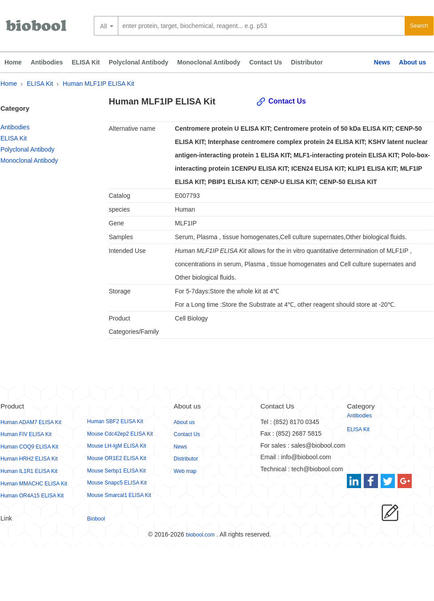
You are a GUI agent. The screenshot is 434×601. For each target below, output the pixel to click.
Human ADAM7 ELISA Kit (30, 422)
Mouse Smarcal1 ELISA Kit (119, 495)
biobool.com (200, 535)
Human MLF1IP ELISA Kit (98, 83)
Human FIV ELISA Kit (26, 434)
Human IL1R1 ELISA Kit (28, 471)
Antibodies (47, 62)
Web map (185, 471)
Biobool (96, 519)
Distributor (307, 62)
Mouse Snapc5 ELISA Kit (117, 483)
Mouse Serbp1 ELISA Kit (116, 471)
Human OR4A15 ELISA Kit (32, 496)
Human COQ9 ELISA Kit (29, 447)
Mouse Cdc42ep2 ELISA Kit (120, 434)
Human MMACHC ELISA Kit (33, 484)
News (382, 62)
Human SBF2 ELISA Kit (115, 421)
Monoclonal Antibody (209, 62)
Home (13, 62)
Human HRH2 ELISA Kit (29, 459)
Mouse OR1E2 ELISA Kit (116, 458)
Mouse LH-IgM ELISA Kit (116, 446)
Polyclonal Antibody (139, 62)
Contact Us (265, 62)
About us (412, 62)
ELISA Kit (86, 62)
